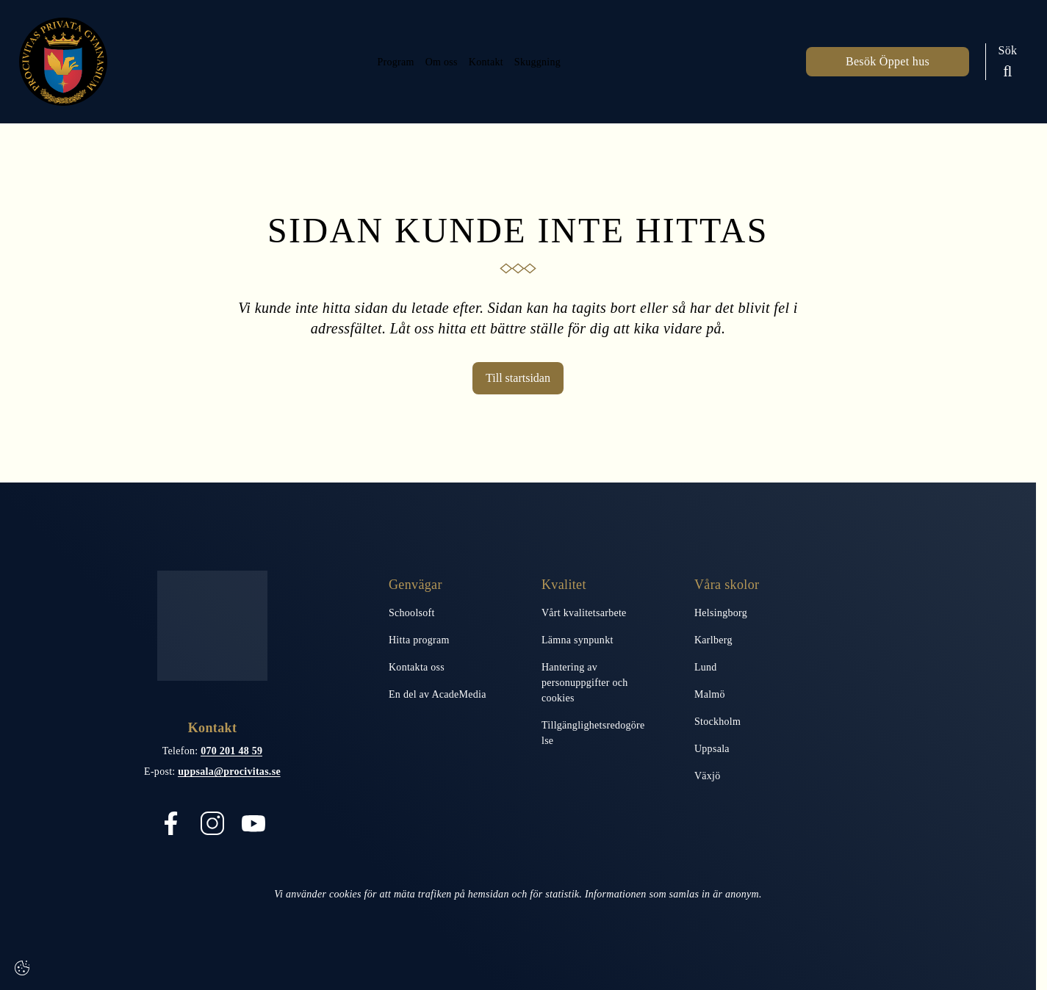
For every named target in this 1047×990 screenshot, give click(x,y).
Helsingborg (720, 612)
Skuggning (544, 61)
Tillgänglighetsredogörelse (593, 733)
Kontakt (484, 61)
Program (376, 61)
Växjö (707, 775)
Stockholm (717, 721)
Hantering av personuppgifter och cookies (585, 683)
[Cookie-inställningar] (22, 968)
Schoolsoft (412, 612)
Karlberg (713, 640)
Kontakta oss (417, 667)
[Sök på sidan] (1007, 61)
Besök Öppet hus (887, 61)
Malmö (709, 694)
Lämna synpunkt (578, 640)
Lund (705, 667)
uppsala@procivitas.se (229, 771)
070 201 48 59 (231, 750)
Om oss (430, 61)
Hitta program (419, 640)
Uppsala (712, 748)
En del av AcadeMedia (437, 694)
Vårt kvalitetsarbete (584, 612)
